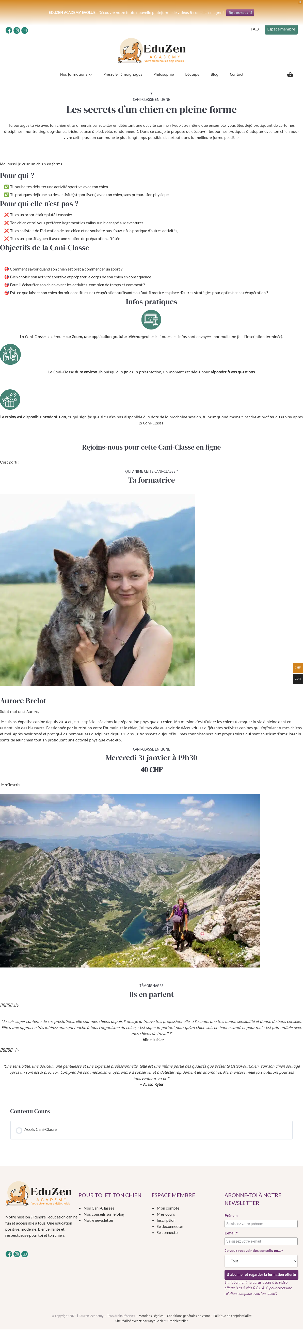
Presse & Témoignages (123, 77)
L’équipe (192, 77)
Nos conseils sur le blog (104, 1217)
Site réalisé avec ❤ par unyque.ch (139, 1324)
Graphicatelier (177, 1324)
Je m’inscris (10, 788)
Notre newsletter (99, 1223)
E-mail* (231, 1236)
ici (156, 340)
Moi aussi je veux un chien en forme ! (32, 167)
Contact (236, 77)
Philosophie (164, 77)
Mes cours (166, 1217)
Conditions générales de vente (188, 1319)
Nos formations (73, 77)
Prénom (231, 1219)
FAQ (255, 28)
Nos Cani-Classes (99, 1211)
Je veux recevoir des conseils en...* (254, 1254)
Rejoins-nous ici (240, 13)
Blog (214, 77)
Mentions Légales (151, 1319)
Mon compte (168, 1211)
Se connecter (168, 1235)
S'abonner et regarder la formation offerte (262, 1278)
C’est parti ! (10, 465)
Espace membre (281, 28)
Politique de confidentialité (232, 1319)
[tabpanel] (151, 593)
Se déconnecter (170, 1229)
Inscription (166, 1223)
